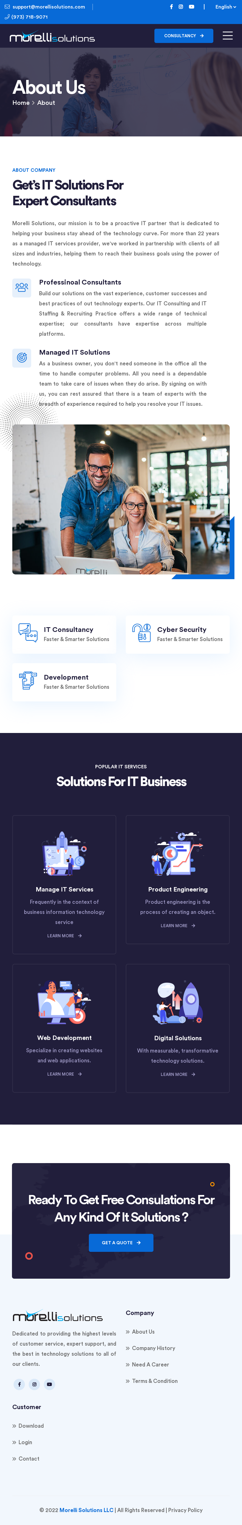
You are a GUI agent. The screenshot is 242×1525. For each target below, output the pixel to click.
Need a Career (150, 1364)
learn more (64, 936)
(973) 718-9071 (28, 17)
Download (31, 1426)
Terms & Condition (155, 1381)
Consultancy (184, 36)
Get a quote (121, 1242)
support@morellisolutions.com (45, 6)
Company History (153, 1348)
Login (25, 1442)
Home (21, 103)
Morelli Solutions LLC (86, 1510)
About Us (143, 1332)
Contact (29, 1459)
